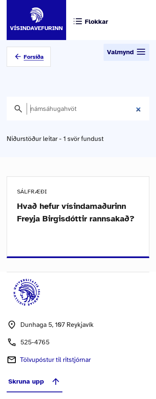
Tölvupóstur (55, 360)
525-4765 (35, 342)
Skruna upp (34, 381)
